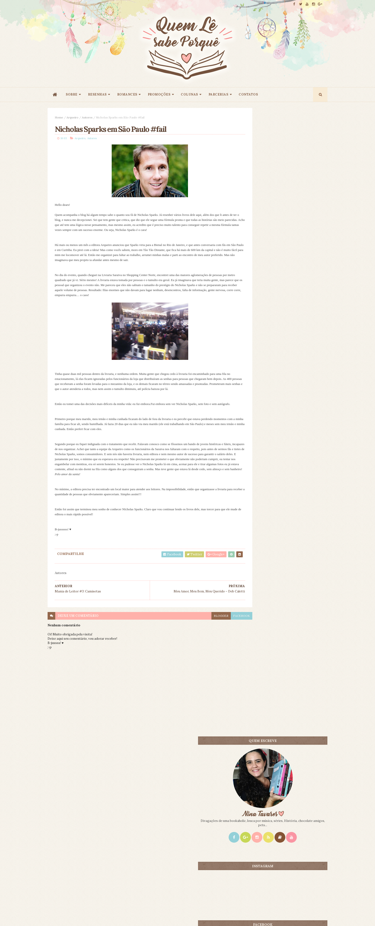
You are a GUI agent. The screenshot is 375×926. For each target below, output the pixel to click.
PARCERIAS (218, 94)
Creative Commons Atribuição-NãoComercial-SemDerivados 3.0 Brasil (92, 861)
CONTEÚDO (306, 376)
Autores (87, 117)
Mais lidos (262, 376)
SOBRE (71, 94)
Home (59, 117)
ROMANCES (127, 94)
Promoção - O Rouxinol (288, 384)
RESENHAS (97, 94)
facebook (220, 621)
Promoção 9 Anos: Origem (291, 451)
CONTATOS (248, 94)
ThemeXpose (55, 914)
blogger (200, 621)
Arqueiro (72, 117)
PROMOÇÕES (159, 94)
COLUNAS (189, 94)
